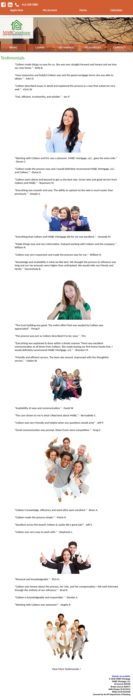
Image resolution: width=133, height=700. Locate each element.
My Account (50, 10)
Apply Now (16, 10)
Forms (83, 10)
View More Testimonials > (66, 669)
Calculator (116, 10)
